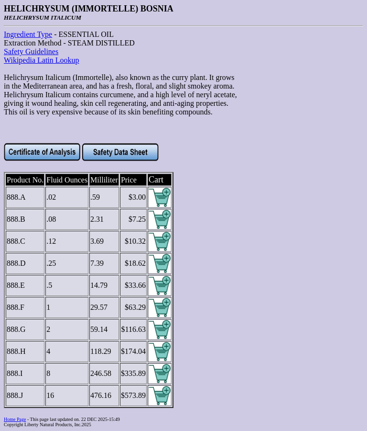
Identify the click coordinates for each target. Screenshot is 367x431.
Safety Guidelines (31, 51)
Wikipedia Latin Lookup (41, 60)
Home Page (15, 419)
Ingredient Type (28, 34)
